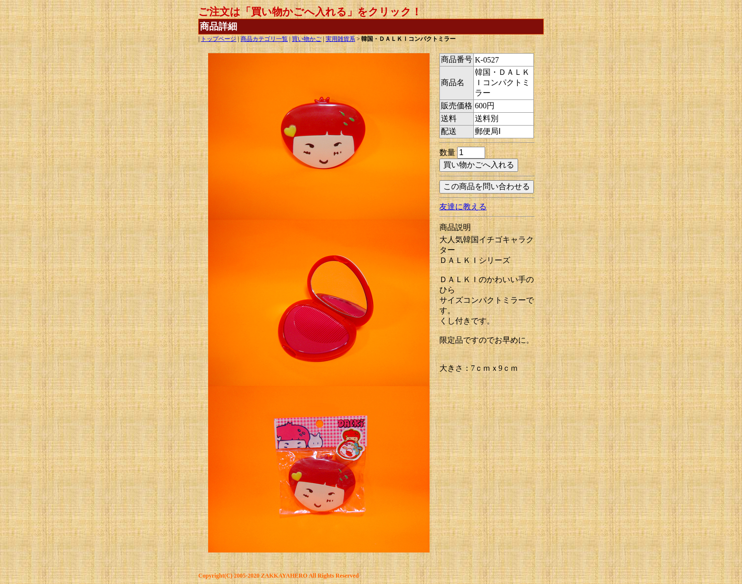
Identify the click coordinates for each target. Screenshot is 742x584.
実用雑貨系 (340, 38)
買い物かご (306, 38)
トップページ (218, 38)
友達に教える (463, 206)
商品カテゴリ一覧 (264, 38)
